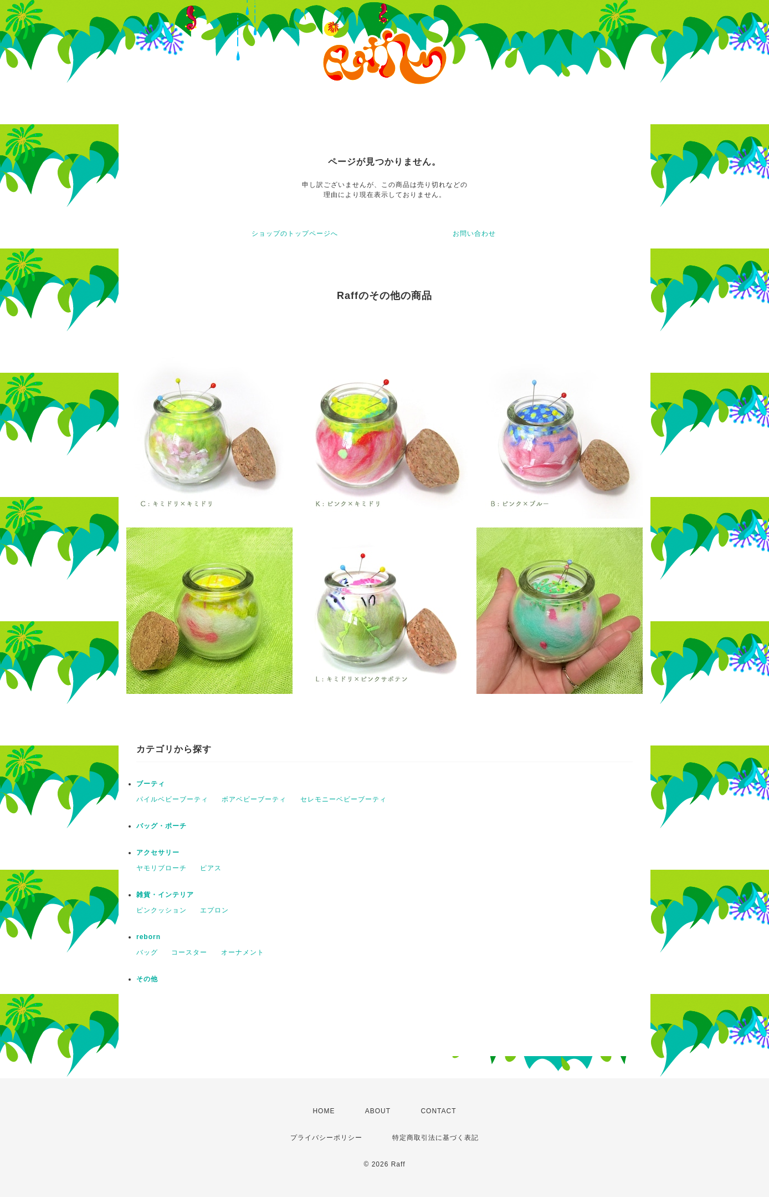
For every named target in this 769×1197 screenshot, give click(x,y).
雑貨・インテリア (165, 895)
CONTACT (438, 1111)
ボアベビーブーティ (254, 799)
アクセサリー (158, 852)
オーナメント (242, 952)
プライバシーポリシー (326, 1138)
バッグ (147, 952)
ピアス (211, 868)
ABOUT (378, 1111)
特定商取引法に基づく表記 (435, 1138)
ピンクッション (161, 910)
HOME (323, 1111)
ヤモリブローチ (161, 868)
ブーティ (150, 784)
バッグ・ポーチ (161, 826)
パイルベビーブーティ (172, 799)
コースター (189, 952)
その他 (147, 979)
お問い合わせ (474, 233)
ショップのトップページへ (295, 233)
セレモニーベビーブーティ (343, 799)
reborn (148, 937)
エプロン (214, 910)
